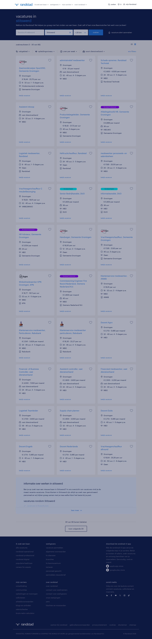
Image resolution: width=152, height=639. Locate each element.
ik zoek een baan (42, 4)
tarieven (49, 567)
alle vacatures (21, 548)
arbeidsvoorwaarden (24, 601)
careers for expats (23, 567)
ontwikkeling (21, 586)
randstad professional (25, 555)
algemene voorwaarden (56, 551)
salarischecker (22, 609)
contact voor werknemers (56, 590)
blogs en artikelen (23, 605)
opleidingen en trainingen (27, 594)
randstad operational (25, 551)
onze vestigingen (53, 598)
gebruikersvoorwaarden (80, 625)
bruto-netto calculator (25, 613)
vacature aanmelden (54, 548)
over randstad (81, 4)
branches (50, 559)
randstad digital (22, 559)
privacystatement (99, 625)
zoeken (96, 32)
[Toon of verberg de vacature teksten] (133, 44)
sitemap (132, 625)
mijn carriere (21, 582)
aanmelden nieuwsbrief (56, 575)
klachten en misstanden (56, 605)
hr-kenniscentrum (53, 563)
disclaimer (122, 625)
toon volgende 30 (76, 529)
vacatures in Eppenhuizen (38, 506)
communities (21, 590)
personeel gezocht (53, 571)
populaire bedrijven (24, 563)
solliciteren (20, 598)
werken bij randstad (59, 625)
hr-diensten (51, 555)
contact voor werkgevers (56, 594)
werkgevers (55, 4)
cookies (112, 625)
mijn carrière (67, 4)
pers (48, 601)
